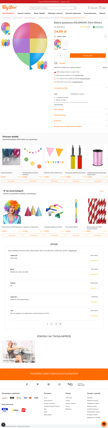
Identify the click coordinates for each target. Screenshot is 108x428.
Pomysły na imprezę (49, 403)
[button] (3, 424)
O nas (45, 398)
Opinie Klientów (48, 400)
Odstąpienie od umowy (93, 403)
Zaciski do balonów (6, 173)
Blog (45, 409)
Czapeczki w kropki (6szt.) (30, 227)
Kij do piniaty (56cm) (71, 227)
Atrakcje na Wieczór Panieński (52, 406)
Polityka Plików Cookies (93, 412)
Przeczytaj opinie (79, 75)
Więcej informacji (58, 104)
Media (45, 412)
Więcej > (102, 191)
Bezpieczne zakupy (92, 406)
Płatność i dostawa (71, 403)
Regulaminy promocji (92, 400)
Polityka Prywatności (92, 409)
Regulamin (90, 398)
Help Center (69, 398)
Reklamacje (68, 409)
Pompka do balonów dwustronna (75, 173)
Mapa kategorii (48, 415)
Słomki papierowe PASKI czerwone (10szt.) (94, 228)
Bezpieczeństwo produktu (94, 417)
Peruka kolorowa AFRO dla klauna (12, 227)
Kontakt (68, 400)
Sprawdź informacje (85, 78)
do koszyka (87, 55)
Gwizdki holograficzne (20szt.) (53, 227)
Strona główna (6, 18)
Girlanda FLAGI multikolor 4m (53, 173)
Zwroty (67, 406)
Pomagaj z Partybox (92, 415)
